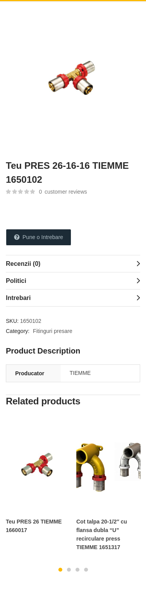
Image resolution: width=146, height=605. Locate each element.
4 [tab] (86, 570)
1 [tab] (60, 570)
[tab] (73, 263)
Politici (16, 280)
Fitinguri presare (52, 331)
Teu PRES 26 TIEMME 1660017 (34, 525)
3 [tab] (77, 570)
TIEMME (80, 373)
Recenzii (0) (23, 263)
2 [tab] (69, 570)
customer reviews (63, 192)
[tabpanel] (38, 479)
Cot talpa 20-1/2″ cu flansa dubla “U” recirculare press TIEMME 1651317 (101, 534)
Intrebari (18, 298)
